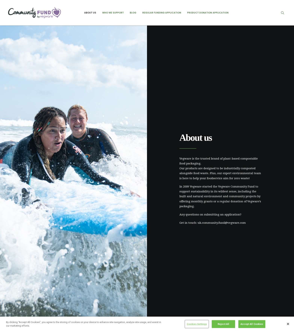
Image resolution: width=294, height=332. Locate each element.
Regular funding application (161, 12)
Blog (133, 12)
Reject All (223, 324)
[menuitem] (90, 12)
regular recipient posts (239, 312)
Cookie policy (89, 300)
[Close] (288, 324)
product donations (237, 306)
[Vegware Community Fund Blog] (34, 12)
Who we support (113, 12)
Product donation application (208, 12)
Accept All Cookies (251, 324)
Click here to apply (53, 226)
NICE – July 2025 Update (165, 292)
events (230, 293)
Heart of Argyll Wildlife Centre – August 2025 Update (182, 310)
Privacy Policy (89, 293)
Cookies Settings (197, 324)
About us (90, 12)
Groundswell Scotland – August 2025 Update (177, 304)
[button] (284, 12)
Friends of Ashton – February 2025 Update (176, 298)
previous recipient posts (240, 299)
